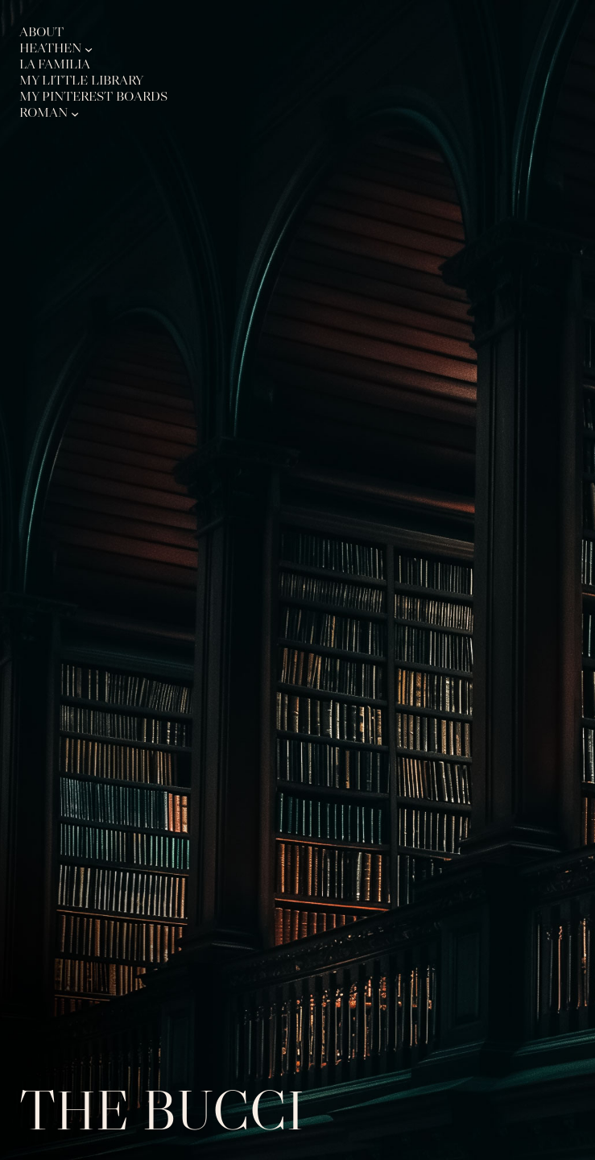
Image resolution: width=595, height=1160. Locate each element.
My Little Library (81, 81)
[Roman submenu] (75, 113)
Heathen (50, 49)
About (41, 32)
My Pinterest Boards (93, 97)
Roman (43, 113)
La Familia (54, 65)
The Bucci (161, 1110)
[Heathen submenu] (89, 48)
